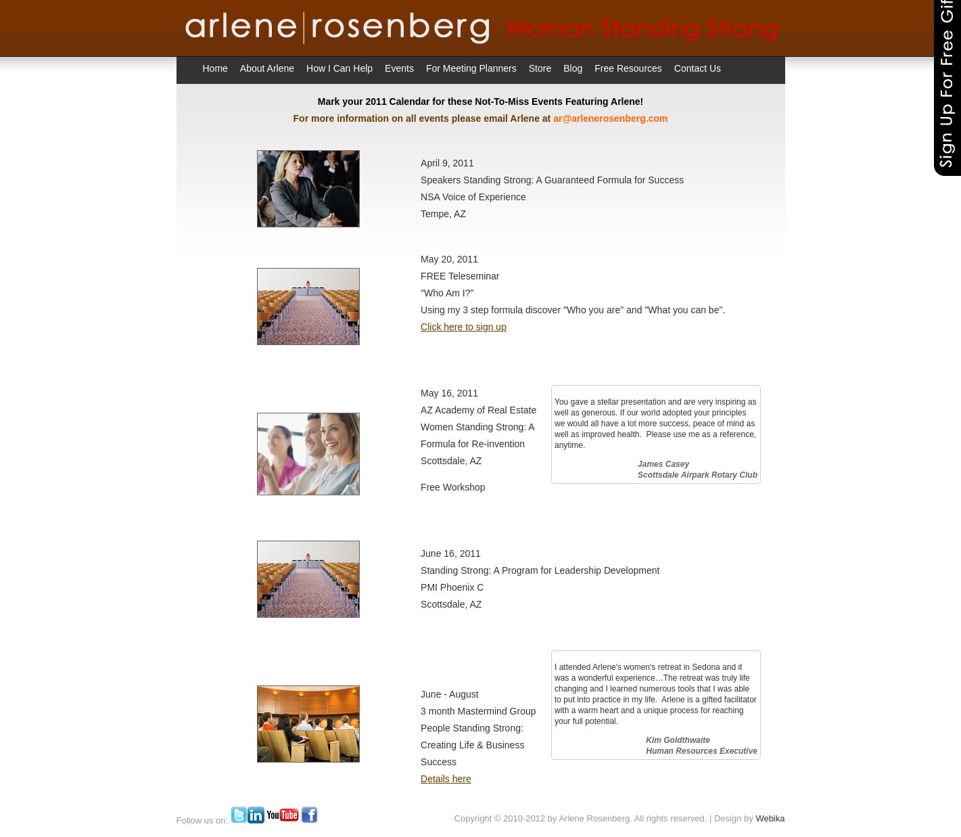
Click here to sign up (464, 326)
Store (540, 68)
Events (399, 68)
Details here (446, 778)
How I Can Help (339, 68)
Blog (572, 68)
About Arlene (267, 68)
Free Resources (628, 68)
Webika (769, 818)
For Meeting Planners (471, 68)
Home (215, 68)
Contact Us (697, 68)
